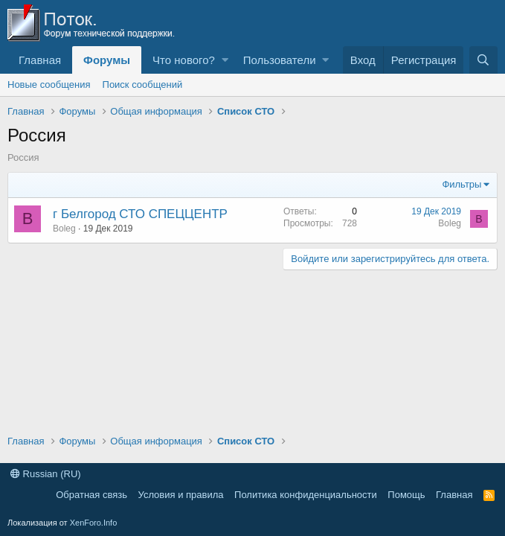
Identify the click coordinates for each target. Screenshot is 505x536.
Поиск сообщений (143, 84)
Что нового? (183, 60)
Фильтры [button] (461, 184)
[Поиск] (483, 60)
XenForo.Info (94, 522)
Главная (40, 60)
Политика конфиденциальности (305, 494)
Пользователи (279, 60)
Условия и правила (181, 494)
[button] (225, 60)
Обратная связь (91, 494)
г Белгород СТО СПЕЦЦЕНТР (140, 214)
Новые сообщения (49, 84)
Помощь (406, 494)
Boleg (64, 228)
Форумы (106, 60)
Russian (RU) (45, 473)
